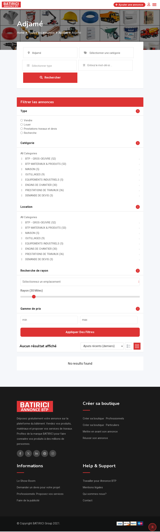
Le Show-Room (26, 481)
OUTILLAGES (32, 175)
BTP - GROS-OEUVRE (38, 159)
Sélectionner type (42, 65)
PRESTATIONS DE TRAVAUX (42, 190)
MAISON (29, 169)
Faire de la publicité (28, 501)
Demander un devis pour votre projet (38, 488)
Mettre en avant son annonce (100, 432)
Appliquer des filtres (80, 332)
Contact (87, 501)
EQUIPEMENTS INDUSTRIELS (41, 180)
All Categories (28, 154)
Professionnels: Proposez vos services (40, 494)
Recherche (30, 133)
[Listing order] (102, 346)
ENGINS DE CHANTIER (38, 185)
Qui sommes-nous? (94, 494)
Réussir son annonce (95, 438)
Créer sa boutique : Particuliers (101, 425)
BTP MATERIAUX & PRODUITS (43, 164)
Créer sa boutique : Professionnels (103, 419)
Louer (27, 125)
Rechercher (50, 78)
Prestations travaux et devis (40, 129)
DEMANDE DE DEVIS (36, 196)
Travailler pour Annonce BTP (99, 481)
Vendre (28, 121)
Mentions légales (93, 488)
